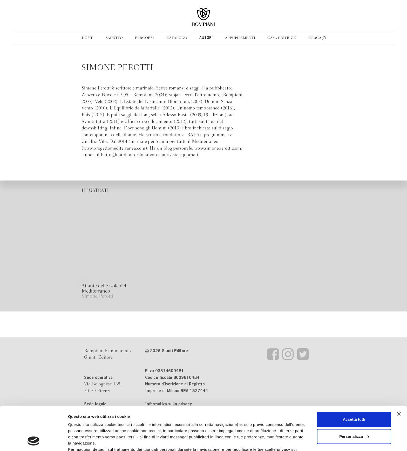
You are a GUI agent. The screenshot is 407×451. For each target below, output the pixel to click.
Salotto (114, 38)
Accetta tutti (354, 378)
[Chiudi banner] (399, 372)
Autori (206, 38)
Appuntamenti (240, 38)
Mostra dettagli (82, 441)
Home (87, 38)
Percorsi (144, 38)
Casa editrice (281, 38)
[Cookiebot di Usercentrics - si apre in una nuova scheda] (33, 441)
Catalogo (176, 38)
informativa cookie (165, 414)
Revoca (268, 427)
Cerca (314, 38)
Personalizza (354, 395)
